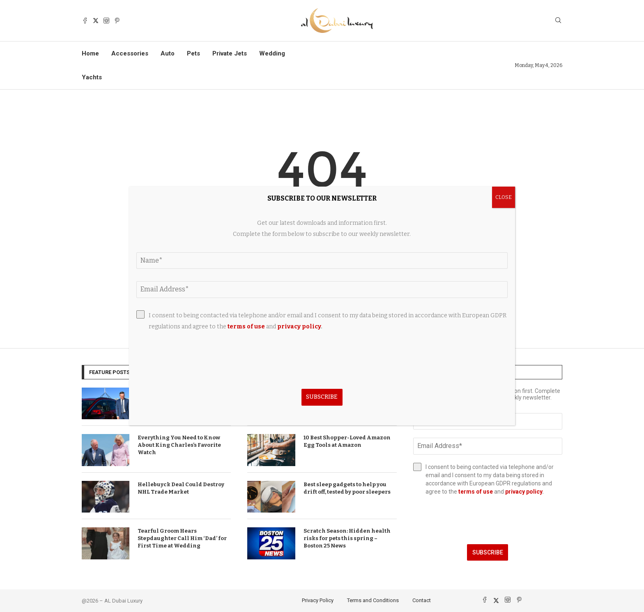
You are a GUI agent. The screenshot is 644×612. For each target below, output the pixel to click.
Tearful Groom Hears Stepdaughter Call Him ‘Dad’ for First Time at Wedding (182, 538)
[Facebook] (85, 20)
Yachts (92, 77)
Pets (193, 53)
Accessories (129, 53)
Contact (421, 600)
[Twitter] (95, 20)
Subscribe (487, 552)
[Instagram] (106, 20)
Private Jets (229, 53)
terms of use (475, 491)
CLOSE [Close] (503, 197)
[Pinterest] (117, 20)
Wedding (272, 53)
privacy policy (523, 491)
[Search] (558, 20)
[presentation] (487, 520)
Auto (168, 53)
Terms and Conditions (373, 600)
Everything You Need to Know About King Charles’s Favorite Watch (179, 444)
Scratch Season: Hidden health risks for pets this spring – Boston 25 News (347, 538)
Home (90, 53)
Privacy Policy (318, 600)
